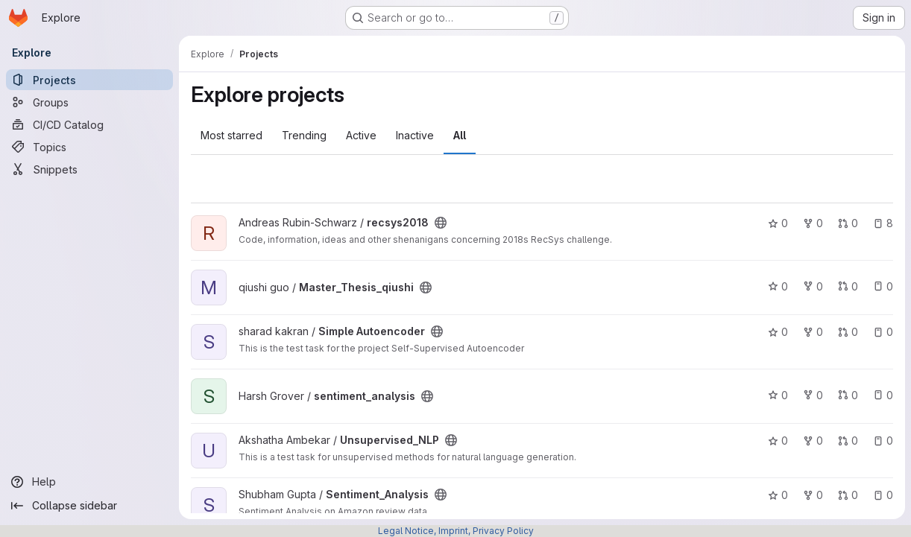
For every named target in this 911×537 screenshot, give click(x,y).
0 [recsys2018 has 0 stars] (778, 223)
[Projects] (89, 79)
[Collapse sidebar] (89, 505)
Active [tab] (361, 135)
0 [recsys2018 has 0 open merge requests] (848, 223)
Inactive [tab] (415, 135)
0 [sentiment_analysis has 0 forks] (813, 395)
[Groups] (89, 102)
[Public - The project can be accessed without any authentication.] (441, 223)
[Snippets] (89, 169)
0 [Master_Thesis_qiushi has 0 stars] (778, 286)
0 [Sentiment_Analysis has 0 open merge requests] (848, 495)
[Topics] (89, 146)
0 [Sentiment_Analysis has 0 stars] (778, 495)
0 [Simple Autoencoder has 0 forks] (813, 331)
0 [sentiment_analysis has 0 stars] (778, 395)
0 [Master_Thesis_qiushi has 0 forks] (813, 286)
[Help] (89, 481)
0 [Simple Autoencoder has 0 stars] (778, 331)
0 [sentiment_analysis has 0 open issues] (883, 395)
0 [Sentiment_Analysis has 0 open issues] (883, 495)
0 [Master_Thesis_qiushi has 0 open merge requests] (848, 286)
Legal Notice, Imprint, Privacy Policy (456, 530)
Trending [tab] (304, 135)
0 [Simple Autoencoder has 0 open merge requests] (848, 331)
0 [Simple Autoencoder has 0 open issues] (883, 331)
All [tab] (459, 135)
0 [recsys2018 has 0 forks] (813, 223)
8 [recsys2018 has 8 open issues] (883, 223)
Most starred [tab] (231, 135)
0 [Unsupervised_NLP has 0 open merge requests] (848, 440)
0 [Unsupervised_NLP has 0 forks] (813, 440)
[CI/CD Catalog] (89, 124)
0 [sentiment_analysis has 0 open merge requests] (848, 395)
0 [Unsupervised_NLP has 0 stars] (778, 440)
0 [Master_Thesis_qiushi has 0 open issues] (883, 286)
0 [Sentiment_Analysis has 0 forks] (813, 495)
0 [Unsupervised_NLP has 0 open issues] (883, 440)
